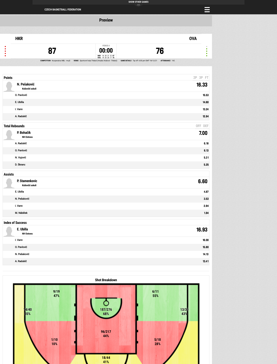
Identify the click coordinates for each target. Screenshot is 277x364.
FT (206, 77)
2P (195, 77)
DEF (205, 126)
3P (201, 77)
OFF (198, 126)
